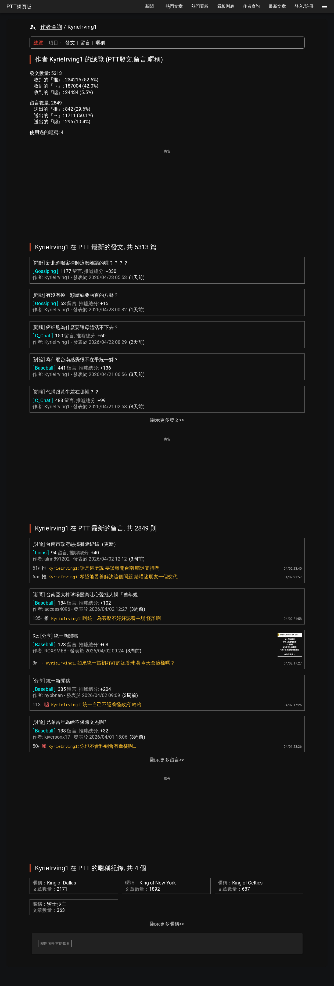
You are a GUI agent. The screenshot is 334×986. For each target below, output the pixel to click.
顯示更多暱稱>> (167, 924)
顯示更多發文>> (167, 420)
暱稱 (100, 42)
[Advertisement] (167, 192)
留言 (85, 42)
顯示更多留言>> (167, 760)
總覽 (38, 42)
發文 (70, 42)
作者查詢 (51, 27)
